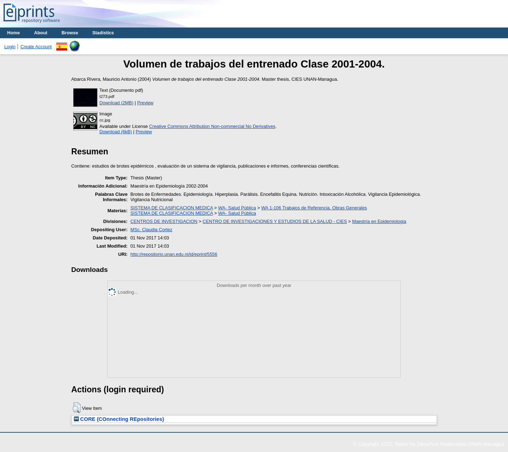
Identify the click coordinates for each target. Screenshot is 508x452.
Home (13, 32)
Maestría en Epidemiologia (379, 221)
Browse (70, 32)
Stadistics (103, 32)
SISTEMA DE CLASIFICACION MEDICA (171, 207)
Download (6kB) (116, 131)
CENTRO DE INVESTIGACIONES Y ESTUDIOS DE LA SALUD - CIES (275, 221)
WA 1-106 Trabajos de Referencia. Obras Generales (314, 207)
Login (9, 46)
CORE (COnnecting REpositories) (119, 419)
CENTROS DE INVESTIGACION (163, 221)
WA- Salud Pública (237, 207)
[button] (76, 407)
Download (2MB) (117, 102)
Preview (145, 102)
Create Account (36, 46)
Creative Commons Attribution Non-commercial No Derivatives (212, 126)
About (40, 32)
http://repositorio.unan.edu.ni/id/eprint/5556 (173, 254)
